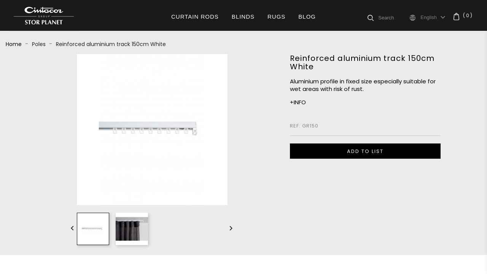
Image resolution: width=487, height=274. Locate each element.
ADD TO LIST (365, 151)
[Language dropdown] (433, 17)
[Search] (393, 17)
